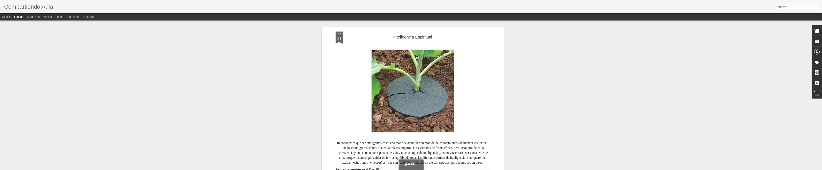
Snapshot (73, 16)
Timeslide (88, 16)
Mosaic (47, 16)
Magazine (33, 16)
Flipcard (19, 16)
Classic (6, 16)
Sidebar (60, 16)
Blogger (427, 168)
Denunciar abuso (440, 168)
